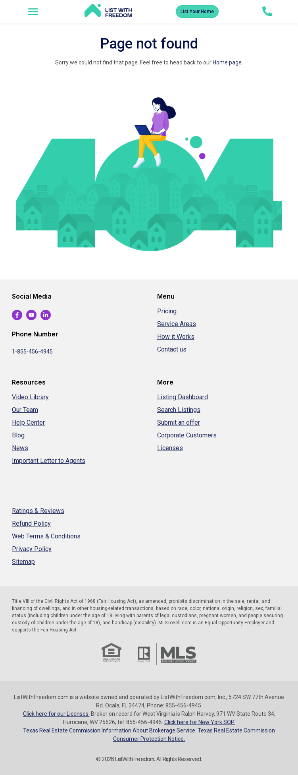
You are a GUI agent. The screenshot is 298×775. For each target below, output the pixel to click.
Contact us (171, 349)
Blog (18, 435)
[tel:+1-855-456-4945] (267, 11)
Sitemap (23, 561)
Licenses (170, 448)
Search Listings (178, 410)
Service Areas (176, 324)
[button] (33, 11)
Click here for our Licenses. (56, 714)
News (20, 448)
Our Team (25, 410)
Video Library (30, 397)
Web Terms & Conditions (46, 536)
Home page (227, 62)
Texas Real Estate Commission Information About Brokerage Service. (109, 730)
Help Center (28, 422)
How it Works (175, 336)
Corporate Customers (187, 435)
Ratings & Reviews (38, 511)
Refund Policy (31, 523)
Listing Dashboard (182, 397)
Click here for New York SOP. (199, 722)
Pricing (167, 311)
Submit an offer (178, 422)
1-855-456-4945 (32, 351)
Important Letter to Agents (48, 460)
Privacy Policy (32, 549)
